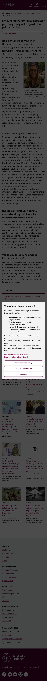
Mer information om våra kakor (16, 355)
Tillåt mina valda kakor (23, 368)
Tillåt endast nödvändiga (23, 363)
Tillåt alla (23, 374)
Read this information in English (16, 357)
